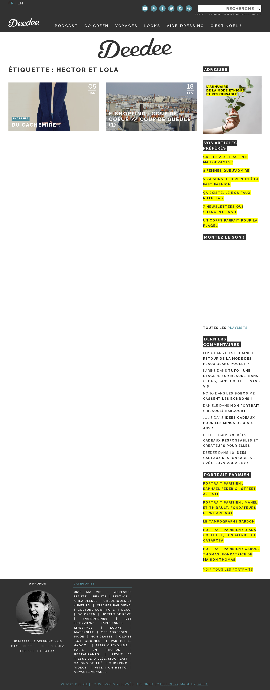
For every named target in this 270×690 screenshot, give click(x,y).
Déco (126, 609)
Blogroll (241, 15)
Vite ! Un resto (111, 667)
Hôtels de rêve (116, 614)
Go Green (86, 614)
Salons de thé (88, 663)
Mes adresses (114, 632)
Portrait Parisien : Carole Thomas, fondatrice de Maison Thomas (231, 554)
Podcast (66, 25)
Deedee (26, 22)
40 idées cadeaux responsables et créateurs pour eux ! (231, 458)
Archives (214, 15)
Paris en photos (97, 649)
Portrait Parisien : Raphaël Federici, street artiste (229, 489)
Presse (228, 15)
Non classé (102, 636)
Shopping (118, 663)
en (20, 3)
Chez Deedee (86, 600)
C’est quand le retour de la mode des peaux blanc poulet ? (230, 358)
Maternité (84, 632)
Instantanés (95, 618)
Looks (152, 25)
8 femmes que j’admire (226, 171)
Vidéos (80, 667)
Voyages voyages (90, 672)
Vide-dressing (185, 25)
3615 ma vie (87, 592)
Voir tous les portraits (228, 570)
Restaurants (86, 654)
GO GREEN (96, 25)
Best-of (120, 596)
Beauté (100, 596)
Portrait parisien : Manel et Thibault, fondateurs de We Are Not (230, 508)
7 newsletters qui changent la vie (223, 209)
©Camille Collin (37, 646)
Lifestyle (83, 627)
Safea (202, 684)
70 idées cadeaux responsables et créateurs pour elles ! (231, 440)
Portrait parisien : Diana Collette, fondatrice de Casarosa (229, 535)
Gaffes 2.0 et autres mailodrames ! (225, 159)
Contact (256, 15)
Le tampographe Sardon (229, 521)
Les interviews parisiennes (102, 621)
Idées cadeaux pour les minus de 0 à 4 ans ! (229, 423)
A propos (200, 15)
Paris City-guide (112, 645)
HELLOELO (169, 684)
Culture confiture (96, 609)
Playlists (238, 328)
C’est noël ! (226, 25)
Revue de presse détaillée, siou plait (102, 656)
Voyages (126, 25)
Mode (79, 636)
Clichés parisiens (114, 605)
